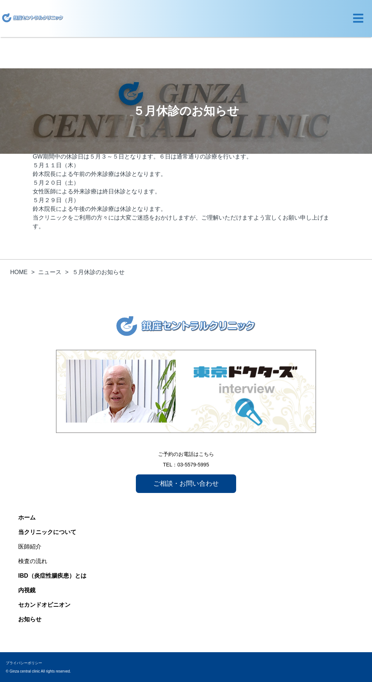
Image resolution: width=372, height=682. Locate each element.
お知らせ (29, 619)
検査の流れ (32, 561)
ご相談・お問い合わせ (186, 483)
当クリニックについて (47, 532)
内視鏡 (27, 590)
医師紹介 (29, 546)
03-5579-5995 (193, 465)
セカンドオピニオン (44, 605)
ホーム (27, 517)
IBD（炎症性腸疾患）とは (52, 576)
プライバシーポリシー (24, 663)
